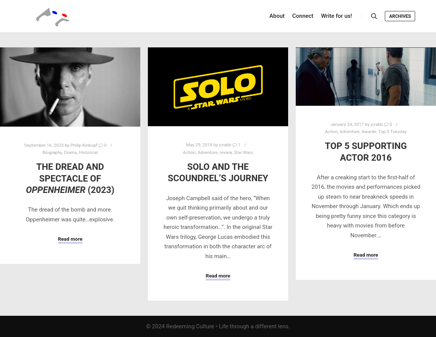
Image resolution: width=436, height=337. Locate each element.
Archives (400, 16)
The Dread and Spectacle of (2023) (70, 178)
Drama (70, 152)
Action (189, 152)
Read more (70, 239)
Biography (52, 152)
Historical (88, 152)
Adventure (208, 152)
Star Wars (243, 152)
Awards (369, 131)
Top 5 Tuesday (392, 131)
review (226, 152)
